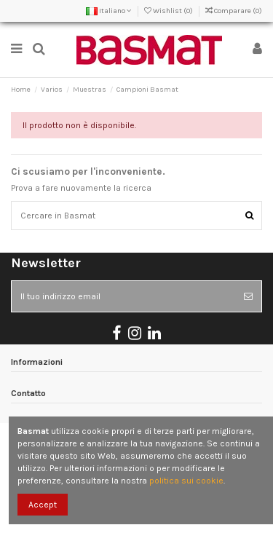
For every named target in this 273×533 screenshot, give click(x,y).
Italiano (109, 11)
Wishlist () (169, 11)
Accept (42, 505)
